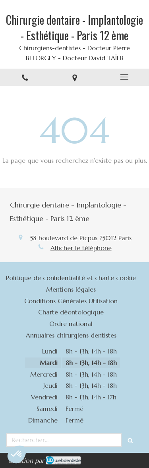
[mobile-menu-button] (124, 77)
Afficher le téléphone (81, 248)
